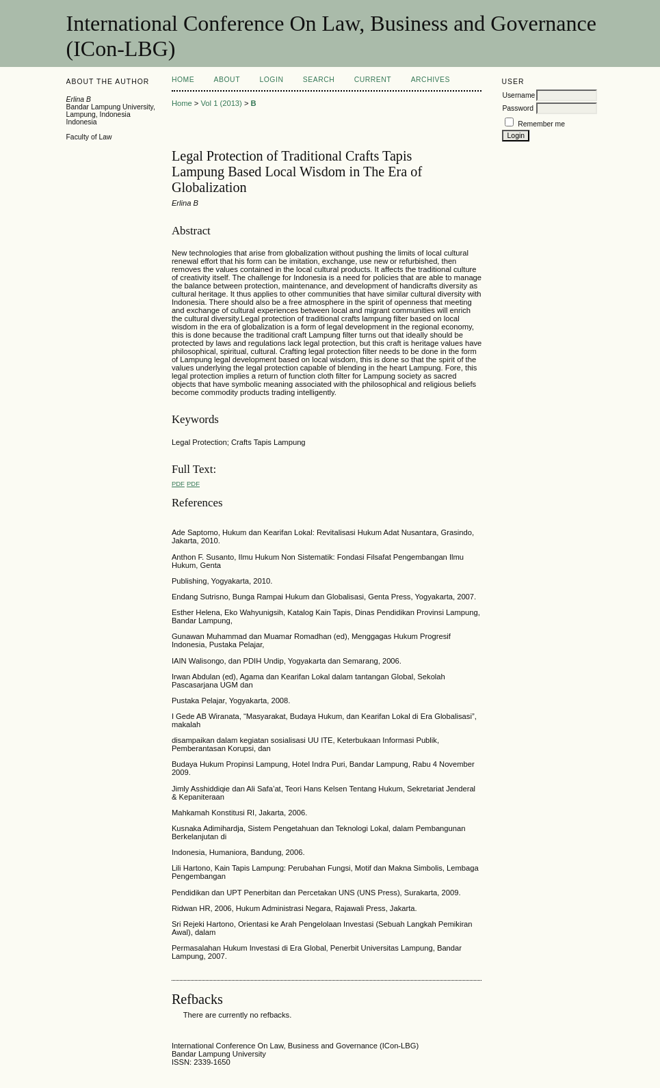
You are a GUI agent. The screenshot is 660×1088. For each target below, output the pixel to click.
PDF (178, 483)
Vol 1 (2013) (220, 103)
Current (372, 79)
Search (318, 79)
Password (517, 108)
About (227, 79)
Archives (430, 79)
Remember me (541, 124)
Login (271, 79)
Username (518, 95)
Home (183, 79)
